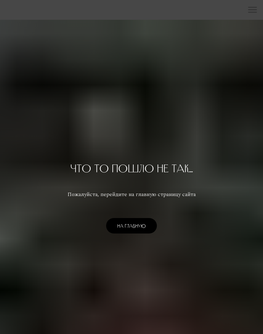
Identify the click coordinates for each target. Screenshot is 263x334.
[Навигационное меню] (252, 10)
